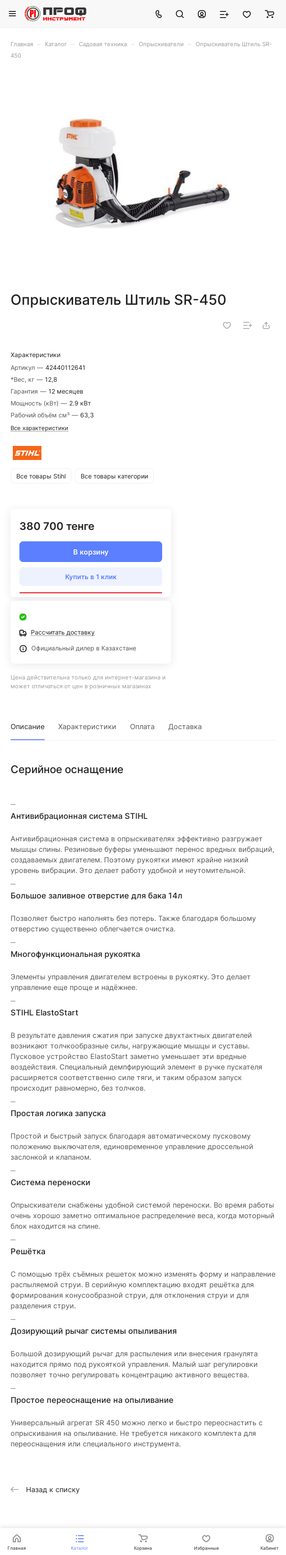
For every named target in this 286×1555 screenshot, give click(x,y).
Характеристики (87, 726)
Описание (28, 726)
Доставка (185, 726)
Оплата (142, 726)
